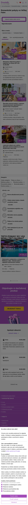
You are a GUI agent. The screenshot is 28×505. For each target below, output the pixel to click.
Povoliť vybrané (14, 499)
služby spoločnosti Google (13, 451)
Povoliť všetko (14, 496)
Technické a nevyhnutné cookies (11, 482)
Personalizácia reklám (9, 491)
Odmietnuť (14, 502)
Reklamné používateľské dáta (11, 489)
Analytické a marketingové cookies (12, 484)
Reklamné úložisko (8, 486)
